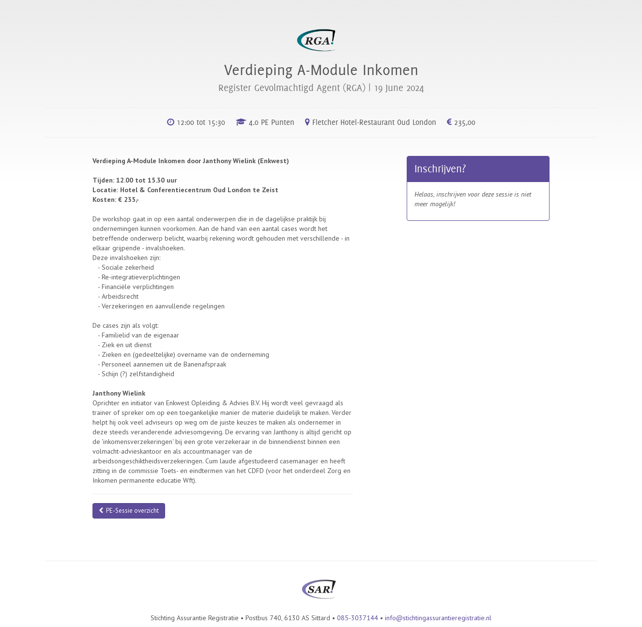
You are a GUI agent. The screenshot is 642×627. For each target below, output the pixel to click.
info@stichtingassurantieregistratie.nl (438, 617)
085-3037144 (357, 617)
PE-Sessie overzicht (129, 510)
